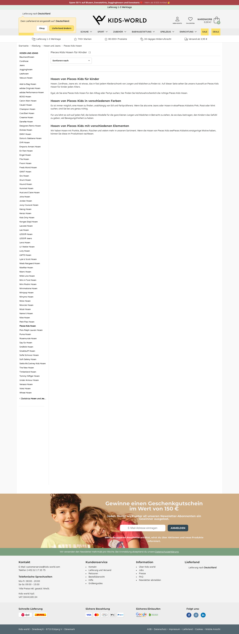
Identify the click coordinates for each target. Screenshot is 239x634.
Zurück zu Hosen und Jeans (32, 399)
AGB (149, 629)
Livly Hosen (24, 251)
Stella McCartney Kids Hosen (32, 363)
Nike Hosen (24, 318)
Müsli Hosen (25, 309)
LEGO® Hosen (26, 234)
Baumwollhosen (26, 57)
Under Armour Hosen (29, 380)
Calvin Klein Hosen (28, 101)
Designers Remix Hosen (30, 126)
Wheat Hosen (25, 393)
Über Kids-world (147, 567)
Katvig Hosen (25, 209)
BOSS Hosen (25, 97)
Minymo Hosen (26, 297)
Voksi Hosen (25, 388)
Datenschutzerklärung (167, 551)
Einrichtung (188, 32)
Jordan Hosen (25, 201)
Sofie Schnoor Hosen (29, 355)
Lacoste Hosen (26, 226)
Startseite (24, 46)
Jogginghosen (26, 69)
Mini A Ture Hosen (27, 280)
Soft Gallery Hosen (27, 359)
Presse (142, 573)
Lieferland (187, 629)
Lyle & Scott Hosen (28, 259)
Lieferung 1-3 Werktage (46, 39)
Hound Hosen (25, 184)
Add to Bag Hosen (27, 84)
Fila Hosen (24, 159)
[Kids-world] (119, 20)
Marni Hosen (25, 272)
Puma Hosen (25, 334)
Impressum (174, 629)
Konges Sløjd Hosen (28, 222)
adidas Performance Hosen (31, 92)
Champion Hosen (27, 109)
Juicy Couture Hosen (28, 205)
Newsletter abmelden (150, 580)
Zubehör (119, 32)
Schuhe (86, 32)
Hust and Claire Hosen (29, 192)
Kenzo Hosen (25, 213)
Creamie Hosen (26, 117)
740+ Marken (82, 39)
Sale (204, 32)
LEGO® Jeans (25, 238)
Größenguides (96, 583)
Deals (216, 32)
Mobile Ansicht (212, 629)
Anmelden (178, 528)
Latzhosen (24, 74)
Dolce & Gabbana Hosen (30, 138)
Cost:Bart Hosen (26, 113)
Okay (42, 28)
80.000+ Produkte (116, 39)
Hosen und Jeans (52, 46)
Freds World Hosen (28, 167)
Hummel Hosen (26, 188)
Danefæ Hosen (26, 122)
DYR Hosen (24, 142)
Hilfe (91, 580)
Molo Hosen (25, 301)
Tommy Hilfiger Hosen (29, 376)
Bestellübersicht (97, 577)
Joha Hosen (24, 197)
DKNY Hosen (25, 134)
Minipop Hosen (26, 293)
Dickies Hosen (25, 130)
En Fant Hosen (26, 151)
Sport (103, 32)
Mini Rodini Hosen (28, 284)
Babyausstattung (143, 32)
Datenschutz (160, 629)
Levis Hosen (24, 243)
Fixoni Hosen (25, 163)
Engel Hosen (25, 155)
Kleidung (36, 46)
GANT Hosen (25, 172)
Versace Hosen (26, 384)
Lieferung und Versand (100, 570)
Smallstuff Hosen (27, 351)
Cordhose (23, 61)
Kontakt (24, 562)
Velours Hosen (26, 78)
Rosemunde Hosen (28, 338)
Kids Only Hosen (26, 217)
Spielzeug (167, 32)
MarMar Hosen (26, 268)
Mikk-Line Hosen (27, 276)
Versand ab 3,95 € (196, 39)
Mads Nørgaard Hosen (29, 263)
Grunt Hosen (25, 180)
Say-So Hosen (25, 343)
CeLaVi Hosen (25, 105)
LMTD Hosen (25, 255)
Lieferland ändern (61, 28)
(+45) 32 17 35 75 (36, 570)
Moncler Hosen (26, 305)
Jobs (141, 570)
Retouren (93, 573)
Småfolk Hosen (26, 347)
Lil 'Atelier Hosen (27, 247)
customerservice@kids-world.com (43, 567)
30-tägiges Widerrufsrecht (155, 39)
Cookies (199, 629)
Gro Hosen (24, 176)
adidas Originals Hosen (29, 88)
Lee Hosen (24, 230)
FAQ (141, 577)
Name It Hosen (26, 313)
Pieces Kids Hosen (73, 46)
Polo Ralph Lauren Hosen (31, 330)
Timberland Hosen (27, 372)
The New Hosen (26, 368)
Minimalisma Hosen (28, 288)
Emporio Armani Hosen (30, 147)
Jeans (22, 65)
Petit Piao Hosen (26, 322)
